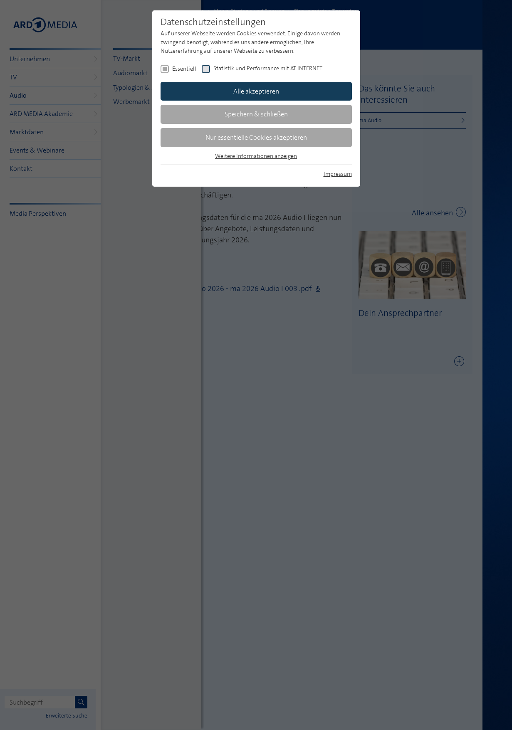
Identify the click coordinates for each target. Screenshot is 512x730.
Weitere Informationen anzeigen (256, 156)
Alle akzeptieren (256, 91)
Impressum (338, 174)
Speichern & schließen (256, 114)
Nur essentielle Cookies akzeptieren (256, 137)
